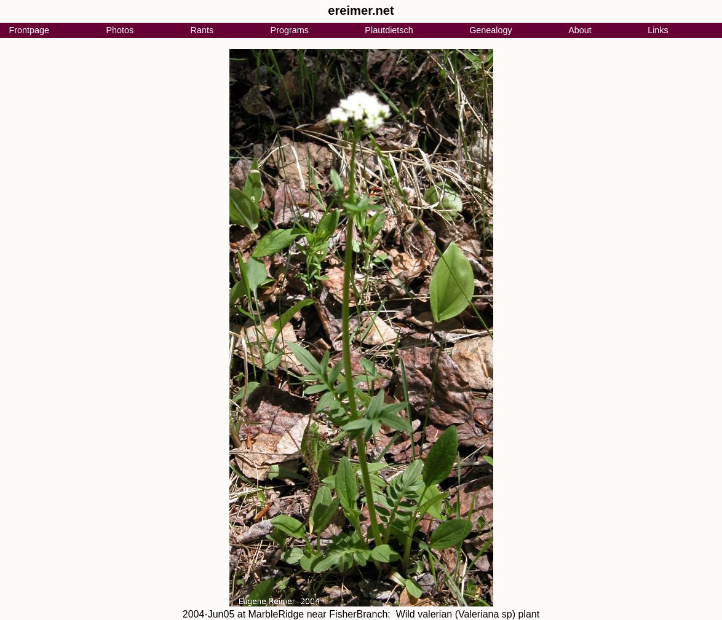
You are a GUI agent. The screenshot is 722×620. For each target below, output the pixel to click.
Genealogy (490, 30)
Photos (119, 30)
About (580, 30)
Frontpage (29, 30)
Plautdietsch (389, 30)
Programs (290, 30)
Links (658, 30)
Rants (202, 30)
